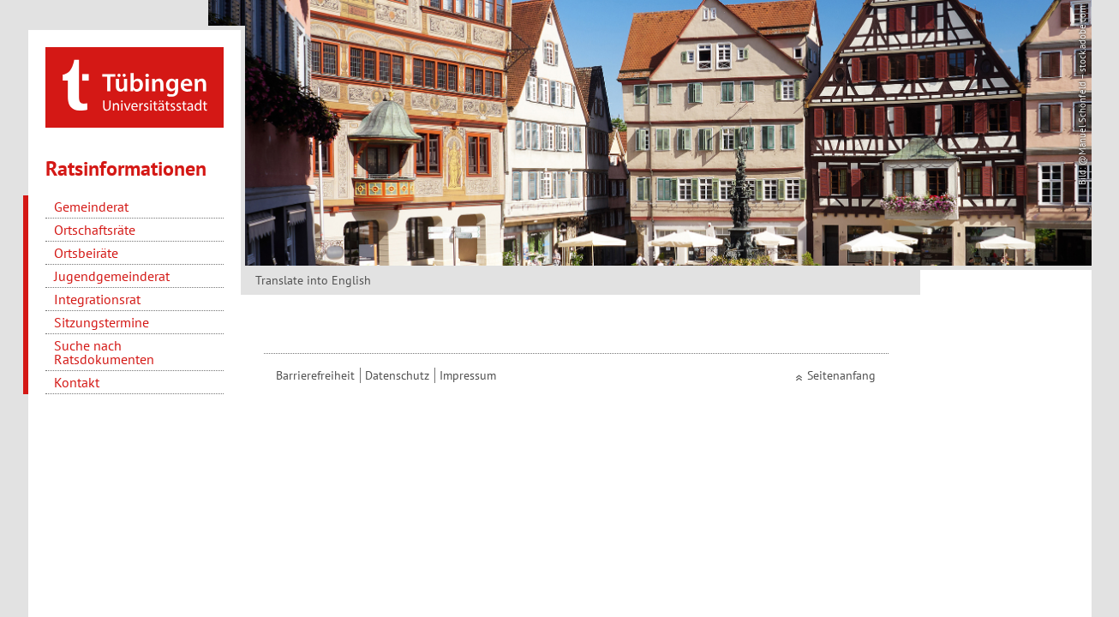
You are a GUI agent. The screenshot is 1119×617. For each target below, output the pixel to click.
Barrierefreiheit (315, 375)
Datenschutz (397, 375)
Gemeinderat (91, 206)
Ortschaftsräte (94, 229)
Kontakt (76, 382)
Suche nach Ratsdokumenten (104, 352)
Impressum (468, 375)
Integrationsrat (97, 299)
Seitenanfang (841, 375)
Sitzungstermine (101, 322)
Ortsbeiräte (86, 252)
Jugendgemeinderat (112, 276)
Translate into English (313, 280)
